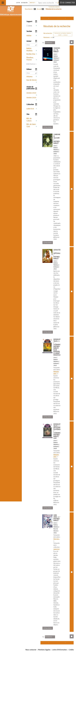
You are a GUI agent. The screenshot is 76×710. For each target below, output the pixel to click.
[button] (32, 35)
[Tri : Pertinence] (50, 42)
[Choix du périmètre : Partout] (33, 2)
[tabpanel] (49, 359)
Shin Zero (57, 578)
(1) (31, 64)
